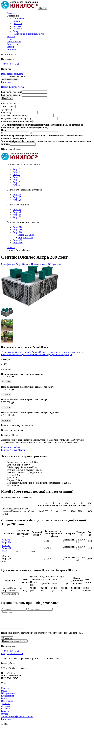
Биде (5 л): (6, 112)
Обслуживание (14, 41)
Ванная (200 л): (8, 103)
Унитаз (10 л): (8, 106)
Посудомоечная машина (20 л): (16, 118)
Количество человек (11, 92)
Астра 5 (16, 174)
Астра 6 (16, 177)
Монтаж (11, 36)
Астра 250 (18, 240)
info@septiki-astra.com (12, 74)
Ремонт (10, 47)
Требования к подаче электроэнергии (65, 352)
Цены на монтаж (39, 264)
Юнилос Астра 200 (10, 447)
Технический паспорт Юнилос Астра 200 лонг (24, 352)
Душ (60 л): (6, 109)
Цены (9, 39)
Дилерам (17, 26)
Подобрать (7, 98)
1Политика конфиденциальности (17, 720)
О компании (18, 18)
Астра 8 (16, 182)
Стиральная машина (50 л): (14, 115)
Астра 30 (17, 209)
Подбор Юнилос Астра (12, 87)
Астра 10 (17, 194)
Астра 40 (17, 212)
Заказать (6, 382)
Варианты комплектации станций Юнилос (22, 354)
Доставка (17, 23)
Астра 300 (18, 242)
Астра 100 (18, 227)
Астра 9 (16, 185)
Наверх (42, 8)
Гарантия (17, 28)
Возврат (16, 31)
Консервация (13, 44)
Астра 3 (16, 169)
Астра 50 (17, 214)
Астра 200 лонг (25, 237)
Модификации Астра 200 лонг (16, 264)
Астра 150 (18, 229)
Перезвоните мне (10, 79)
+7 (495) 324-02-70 (10, 64)
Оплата (16, 21)
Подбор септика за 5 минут (14, 644)
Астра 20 (17, 200)
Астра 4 (16, 172)
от (2, 132)
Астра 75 (17, 217)
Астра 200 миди (26, 235)
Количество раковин (11, 95)
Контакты (11, 49)
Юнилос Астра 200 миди (13, 450)
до (31, 132)
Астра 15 (17, 197)
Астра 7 (16, 179)
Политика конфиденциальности (28, 34)
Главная (11, 13)
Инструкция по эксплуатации (57, 354)
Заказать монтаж (9, 594)
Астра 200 (18, 232)
